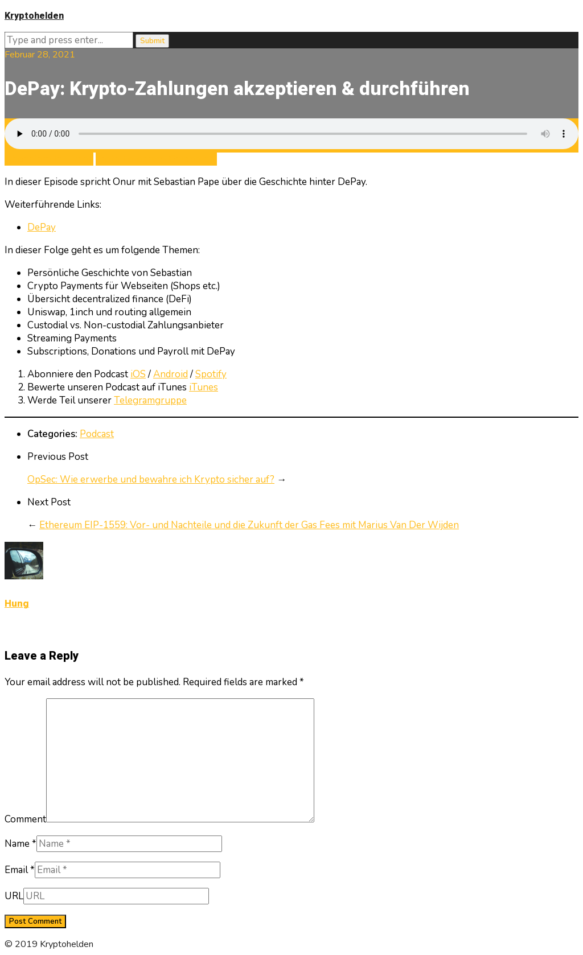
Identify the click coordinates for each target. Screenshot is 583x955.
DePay (41, 227)
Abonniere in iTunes (49, 159)
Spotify (211, 374)
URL (14, 896)
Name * (20, 843)
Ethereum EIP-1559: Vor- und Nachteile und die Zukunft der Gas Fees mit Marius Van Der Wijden (249, 525)
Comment (25, 819)
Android (170, 374)
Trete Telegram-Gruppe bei (156, 159)
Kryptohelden (34, 16)
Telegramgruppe (150, 400)
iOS (138, 374)
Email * (20, 869)
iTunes (203, 387)
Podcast (97, 434)
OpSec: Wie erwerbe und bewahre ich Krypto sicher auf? (150, 479)
